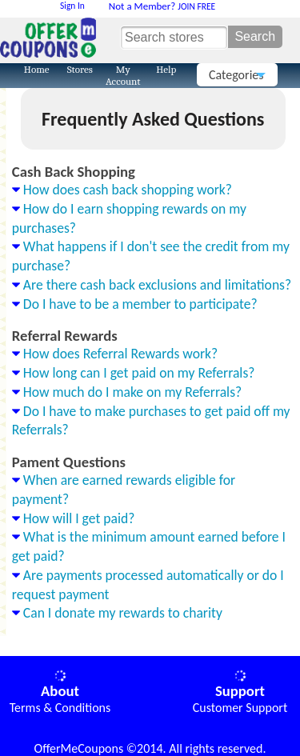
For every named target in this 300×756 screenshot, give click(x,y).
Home (37, 69)
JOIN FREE (162, 6)
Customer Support (240, 707)
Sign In (72, 5)
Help (166, 69)
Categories (239, 76)
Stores (80, 69)
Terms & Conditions (60, 707)
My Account (123, 74)
